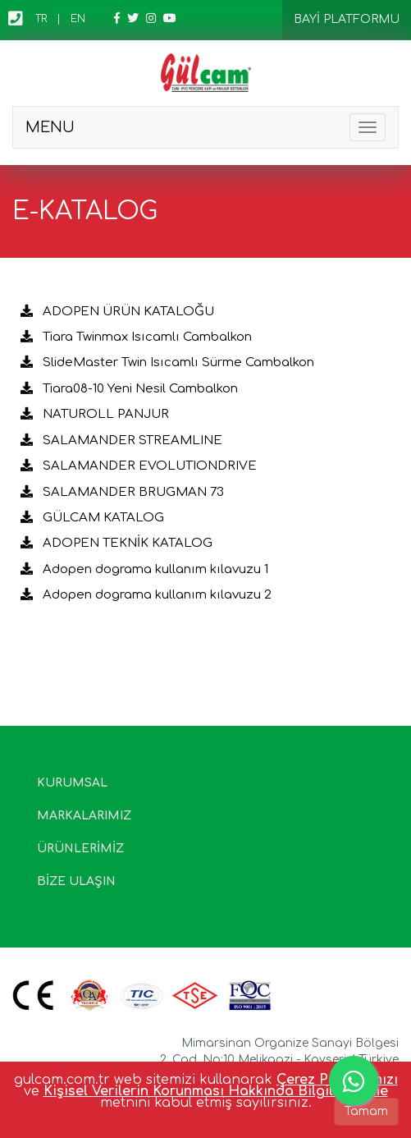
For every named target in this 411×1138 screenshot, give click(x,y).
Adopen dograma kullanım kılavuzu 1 (144, 569)
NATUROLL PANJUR (95, 414)
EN (78, 19)
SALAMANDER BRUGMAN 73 (122, 492)
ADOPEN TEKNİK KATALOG (116, 543)
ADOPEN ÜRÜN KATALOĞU (117, 312)
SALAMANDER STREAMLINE (121, 440)
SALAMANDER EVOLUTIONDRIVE (139, 466)
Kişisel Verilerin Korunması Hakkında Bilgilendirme (215, 1091)
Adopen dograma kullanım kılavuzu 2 (146, 595)
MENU (50, 127)
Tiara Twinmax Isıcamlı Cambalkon (136, 337)
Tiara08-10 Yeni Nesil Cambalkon (129, 389)
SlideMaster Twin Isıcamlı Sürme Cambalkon (167, 362)
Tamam (366, 1111)
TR (41, 19)
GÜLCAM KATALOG (92, 518)
